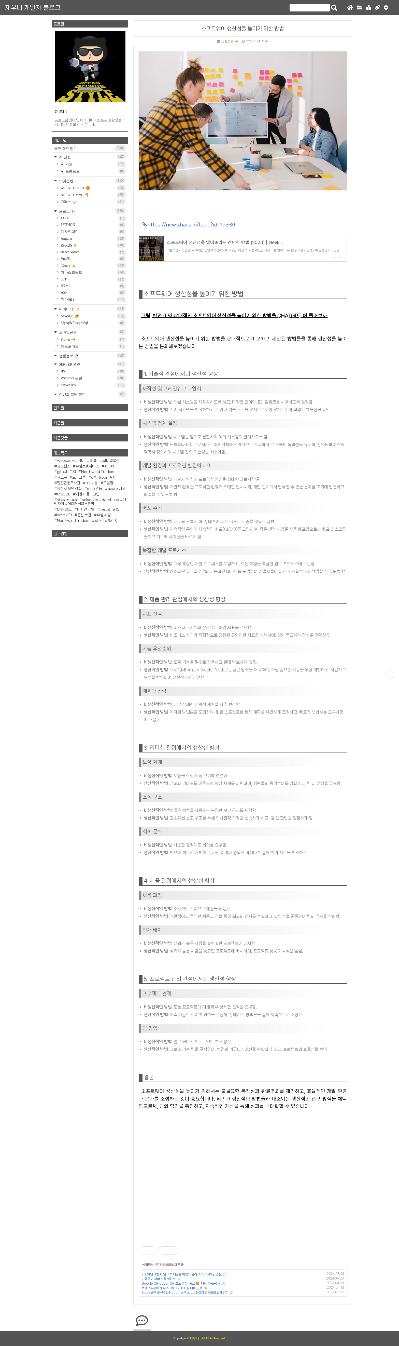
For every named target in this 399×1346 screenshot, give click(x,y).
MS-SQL (64, 509)
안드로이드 (93, 346)
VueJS (93, 259)
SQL (93, 461)
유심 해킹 (104, 515)
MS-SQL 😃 (93, 316)
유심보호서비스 (87, 466)
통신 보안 (84, 515)
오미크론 (79, 477)
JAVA (93, 218)
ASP (93, 292)
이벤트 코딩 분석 (92, 394)
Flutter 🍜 (93, 339)
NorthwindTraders (73, 521)
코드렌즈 (63, 466)
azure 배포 (116, 489)
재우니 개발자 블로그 (33, 7)
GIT (93, 279)
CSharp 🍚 (93, 202)
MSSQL (63, 494)
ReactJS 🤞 (93, 245)
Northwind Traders (97, 472)
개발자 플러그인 (87, 494)
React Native (93, 252)
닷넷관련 (92, 180)
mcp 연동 (94, 489)
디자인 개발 (85, 509)
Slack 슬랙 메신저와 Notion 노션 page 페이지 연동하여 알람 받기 (185, 1292)
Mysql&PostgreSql (93, 323)
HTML (93, 286)
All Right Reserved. (213, 1338)
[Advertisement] (243, 1189)
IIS (93, 371)
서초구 (62, 477)
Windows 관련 (93, 378)
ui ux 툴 (92, 483)
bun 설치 (109, 477)
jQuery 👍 (93, 265)
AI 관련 (92, 156)
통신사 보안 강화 (69, 489)
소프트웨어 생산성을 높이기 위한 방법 (243, 28)
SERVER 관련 (92, 364)
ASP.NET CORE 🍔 (93, 188)
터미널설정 (111, 461)
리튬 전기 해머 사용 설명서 (158, 1279)
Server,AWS (93, 385)
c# (93, 477)
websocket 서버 (70, 461)
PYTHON (93, 225)
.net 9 (105, 509)
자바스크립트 (93, 272)
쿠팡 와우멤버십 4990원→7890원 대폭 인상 (171, 1288)
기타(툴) (93, 299)
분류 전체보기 (90, 148)
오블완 (108, 483)
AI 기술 (93, 164)
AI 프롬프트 (93, 171)
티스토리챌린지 (106, 521)
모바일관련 (92, 332)
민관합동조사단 (68, 483)
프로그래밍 (92, 211)
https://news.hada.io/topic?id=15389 (191, 224)
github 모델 (66, 472)
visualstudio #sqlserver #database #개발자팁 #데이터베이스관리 (90, 502)
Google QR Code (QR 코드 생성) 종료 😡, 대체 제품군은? (180, 1283)
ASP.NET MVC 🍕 (93, 195)
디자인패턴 (93, 231)
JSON (109, 466)
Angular (93, 238)
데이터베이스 (92, 309)
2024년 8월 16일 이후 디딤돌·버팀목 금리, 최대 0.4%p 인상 (181, 1274)
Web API (64, 515)
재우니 (195, 1338)
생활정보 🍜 (227, 41)
